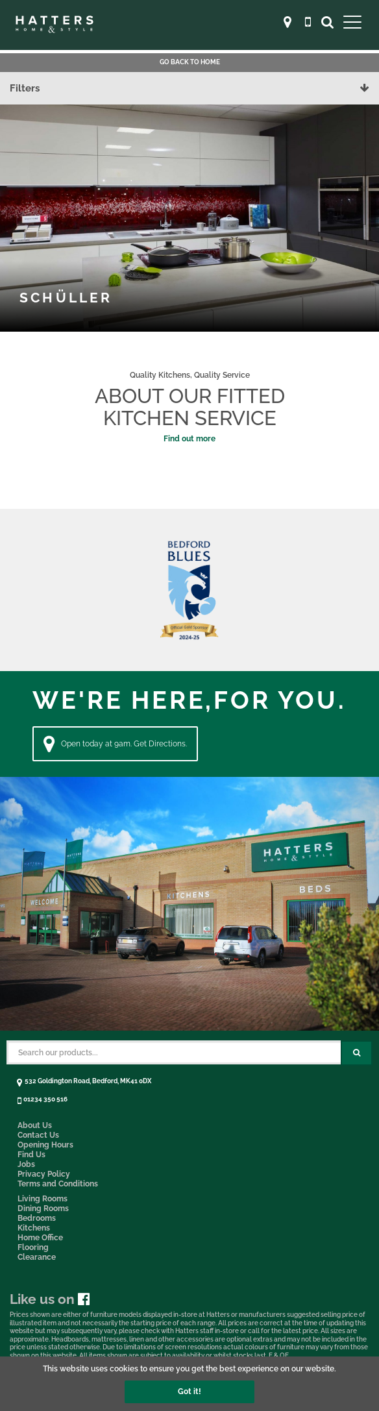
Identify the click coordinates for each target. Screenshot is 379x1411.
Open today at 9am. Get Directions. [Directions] (115, 744)
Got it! (189, 1391)
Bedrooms (37, 1218)
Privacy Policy (44, 1174)
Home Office (40, 1237)
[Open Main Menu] (352, 21)
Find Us (31, 1154)
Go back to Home (190, 62)
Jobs (26, 1164)
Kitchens (34, 1228)
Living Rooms (42, 1198)
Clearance (37, 1257)
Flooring (33, 1247)
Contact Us (38, 1135)
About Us (35, 1125)
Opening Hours (45, 1144)
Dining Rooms (43, 1208)
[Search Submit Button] (357, 1053)
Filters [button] (189, 88)
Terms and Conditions (58, 1183)
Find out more (189, 438)
